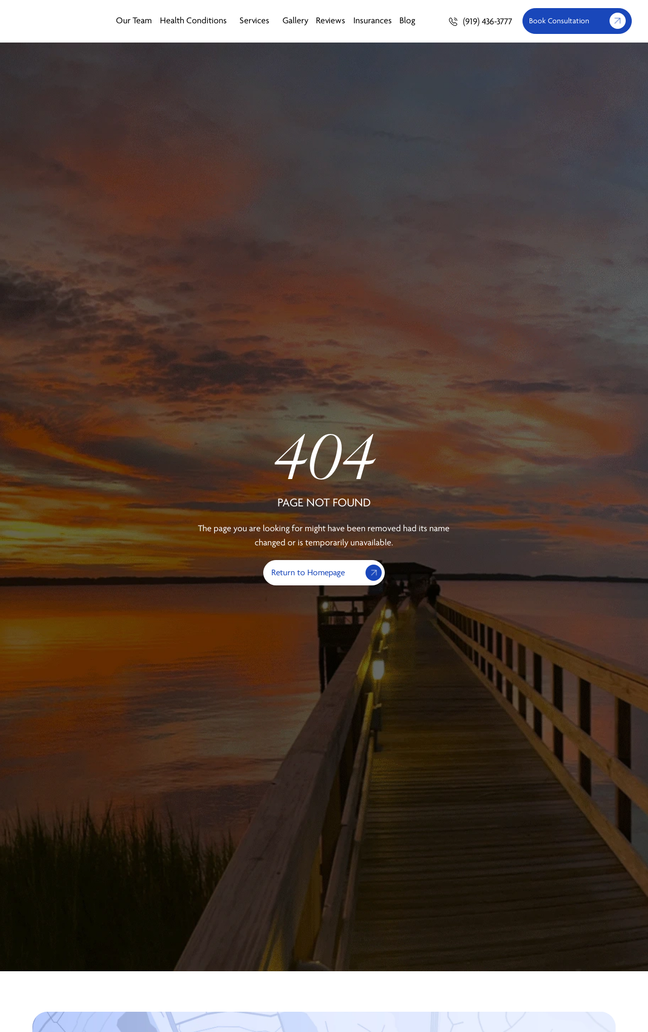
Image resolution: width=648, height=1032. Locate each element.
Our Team (134, 21)
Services (256, 21)
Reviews (330, 21)
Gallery (295, 21)
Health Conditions (196, 21)
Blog (407, 21)
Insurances (372, 21)
